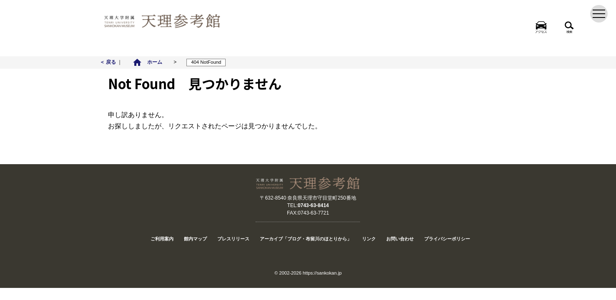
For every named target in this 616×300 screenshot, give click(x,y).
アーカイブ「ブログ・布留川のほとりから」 (306, 238)
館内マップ (195, 238)
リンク (369, 238)
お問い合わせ (400, 238)
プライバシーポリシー (447, 238)
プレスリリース (233, 238)
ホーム (147, 62)
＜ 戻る (109, 62)
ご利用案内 (162, 238)
